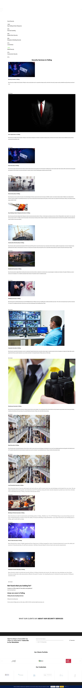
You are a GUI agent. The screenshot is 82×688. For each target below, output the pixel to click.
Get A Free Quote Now (12, 590)
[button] (2, 662)
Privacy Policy (44, 642)
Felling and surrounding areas (14, 599)
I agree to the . (42, 642)
